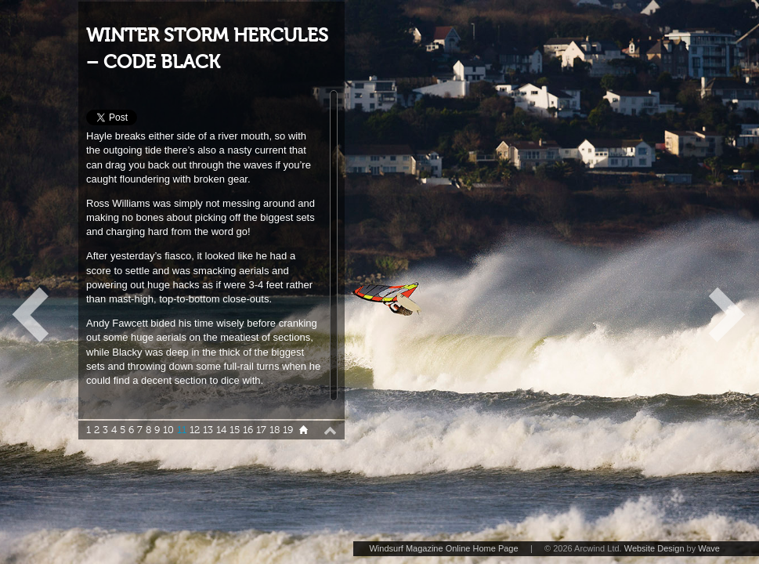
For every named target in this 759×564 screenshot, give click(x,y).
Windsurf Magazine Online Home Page (443, 548)
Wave (709, 548)
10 (168, 430)
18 (274, 430)
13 (208, 430)
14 (221, 430)
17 (261, 430)
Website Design (654, 548)
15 (235, 430)
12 (195, 430)
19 (288, 430)
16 (248, 430)
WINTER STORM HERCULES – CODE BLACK (207, 49)
